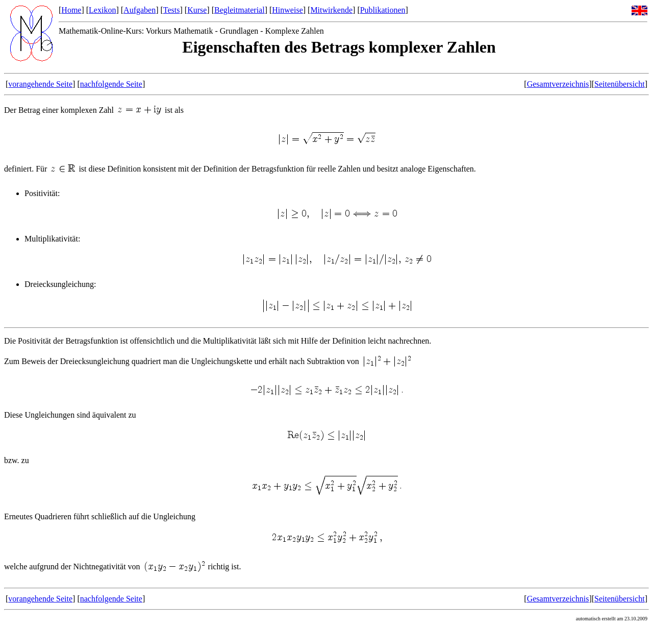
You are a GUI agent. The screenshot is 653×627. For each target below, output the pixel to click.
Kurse (197, 10)
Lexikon (102, 10)
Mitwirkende (331, 10)
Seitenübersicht (619, 84)
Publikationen (383, 10)
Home (71, 10)
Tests (171, 10)
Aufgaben (139, 10)
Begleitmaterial (239, 10)
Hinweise (287, 10)
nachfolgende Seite (111, 84)
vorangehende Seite (40, 84)
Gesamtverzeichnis (558, 84)
